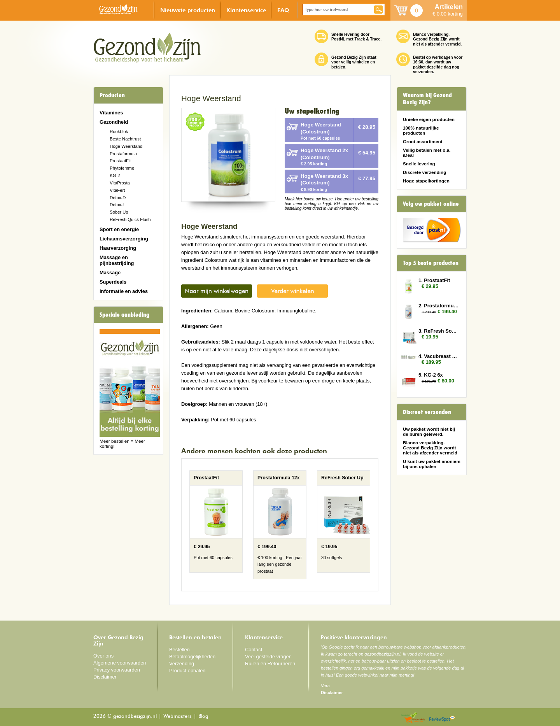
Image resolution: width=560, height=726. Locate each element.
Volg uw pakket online (431, 203)
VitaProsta (120, 183)
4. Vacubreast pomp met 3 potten (438, 356)
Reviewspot (442, 718)
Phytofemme (122, 168)
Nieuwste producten (187, 10)
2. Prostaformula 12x (438, 306)
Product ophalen (187, 670)
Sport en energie (119, 229)
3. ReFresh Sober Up (438, 331)
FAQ (283, 10)
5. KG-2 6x (430, 375)
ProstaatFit (120, 160)
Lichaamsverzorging (124, 239)
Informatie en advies (124, 291)
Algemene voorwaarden (119, 663)
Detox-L (117, 204)
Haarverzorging (118, 248)
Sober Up (119, 212)
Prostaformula (123, 153)
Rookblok (119, 131)
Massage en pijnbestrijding (117, 260)
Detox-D (118, 197)
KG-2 (115, 175)
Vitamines (111, 113)
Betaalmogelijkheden (192, 656)
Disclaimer (105, 677)
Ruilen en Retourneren (270, 663)
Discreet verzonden (427, 412)
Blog (203, 716)
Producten (112, 95)
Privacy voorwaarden (116, 670)
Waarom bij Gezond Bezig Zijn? (427, 99)
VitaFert (117, 190)
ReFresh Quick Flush (130, 219)
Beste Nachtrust (125, 139)
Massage (110, 272)
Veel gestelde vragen (268, 656)
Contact (253, 649)
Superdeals (113, 282)
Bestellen (179, 649)
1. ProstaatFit (434, 280)
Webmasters (177, 716)
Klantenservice (246, 10)
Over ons (103, 656)
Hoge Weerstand (126, 146)
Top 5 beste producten (430, 263)
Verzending (181, 663)
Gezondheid (114, 122)
